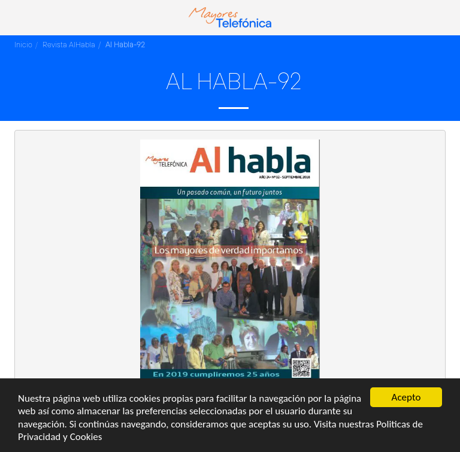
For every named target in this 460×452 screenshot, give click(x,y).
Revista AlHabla (69, 44)
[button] (13, 17)
